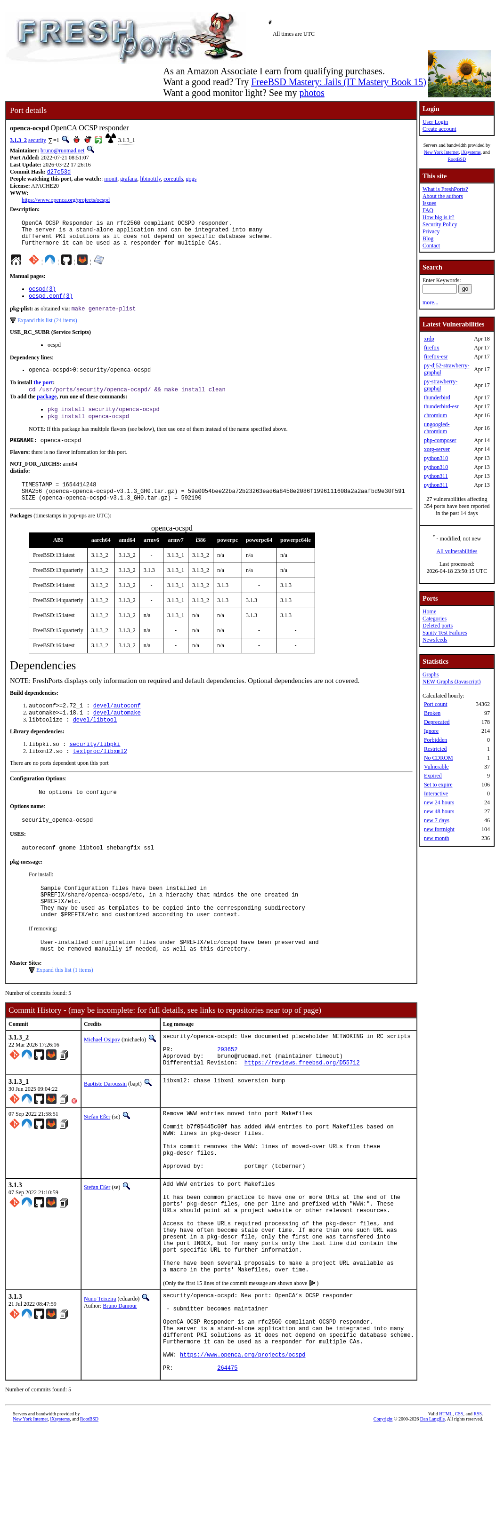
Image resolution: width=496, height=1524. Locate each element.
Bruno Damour (120, 1383)
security (37, 140)
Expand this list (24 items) (47, 329)
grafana (128, 179)
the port (43, 393)
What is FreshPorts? (445, 189)
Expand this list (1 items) (64, 1008)
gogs (191, 179)
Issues (429, 203)
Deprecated (437, 722)
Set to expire (438, 784)
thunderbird (437, 397)
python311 (436, 476)
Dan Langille (432, 1513)
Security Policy (440, 224)
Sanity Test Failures (445, 632)
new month (436, 838)
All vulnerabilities (456, 551)
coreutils (173, 179)
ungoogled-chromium (437, 428)
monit (110, 179)
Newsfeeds (435, 639)
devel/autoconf (117, 726)
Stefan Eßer (97, 1162)
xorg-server (437, 449)
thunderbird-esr (441, 406)
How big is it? (439, 217)
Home (429, 611)
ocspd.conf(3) (51, 304)
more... (431, 302)
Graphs (431, 674)
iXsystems (471, 152)
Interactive (436, 793)
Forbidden (435, 740)
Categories (435, 618)
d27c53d (59, 172)
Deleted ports (438, 625)
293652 (227, 1091)
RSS (477, 1508)
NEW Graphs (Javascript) (452, 681)
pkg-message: (26, 890)
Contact (431, 245)
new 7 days (436, 820)
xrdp (429, 338)
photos (311, 92)
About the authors (443, 196)
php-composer (440, 440)
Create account (439, 129)
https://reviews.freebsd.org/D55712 (302, 1107)
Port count (435, 704)
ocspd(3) (42, 296)
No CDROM (438, 757)
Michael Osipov (102, 1077)
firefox (431, 347)
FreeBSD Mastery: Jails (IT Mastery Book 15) (338, 82)
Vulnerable (436, 766)
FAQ (428, 210)
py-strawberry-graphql (440, 385)
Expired (433, 775)
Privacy (431, 231)
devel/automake (117, 734)
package (47, 408)
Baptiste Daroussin (105, 1129)
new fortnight (439, 829)
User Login (435, 122)
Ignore (431, 731)
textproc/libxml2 (100, 775)
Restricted (435, 749)
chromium (435, 415)
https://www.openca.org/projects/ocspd (66, 201)
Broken (432, 713)
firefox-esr (436, 356)
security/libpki (94, 767)
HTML (445, 1508)
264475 (227, 1462)
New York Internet (441, 152)
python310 (436, 458)
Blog (428, 238)
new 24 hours (439, 802)
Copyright (383, 1513)
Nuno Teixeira (100, 1376)
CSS (459, 1508)
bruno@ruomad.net (62, 150)
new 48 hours (439, 811)
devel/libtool (95, 742)
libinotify (150, 179)
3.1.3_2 (18, 140)
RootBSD (456, 159)
